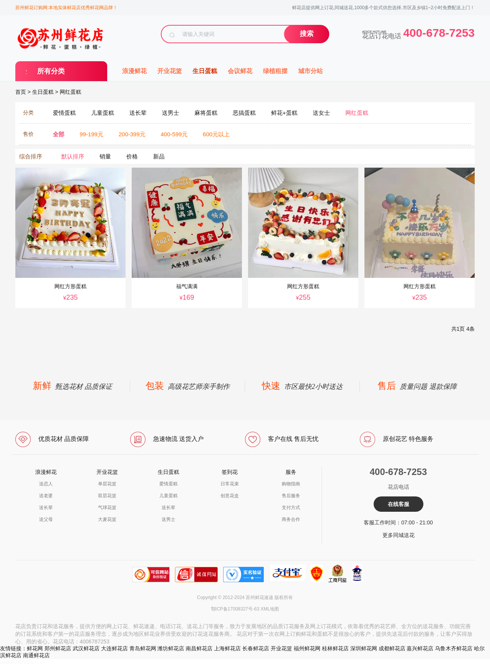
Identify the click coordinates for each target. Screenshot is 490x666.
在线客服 (398, 504)
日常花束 (229, 483)
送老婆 (46, 495)
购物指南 (291, 483)
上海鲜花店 (227, 648)
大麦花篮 (107, 519)
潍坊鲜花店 (170, 648)
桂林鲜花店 (335, 648)
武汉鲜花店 (86, 648)
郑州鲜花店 (57, 648)
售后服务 (291, 495)
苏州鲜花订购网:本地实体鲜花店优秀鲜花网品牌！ (66, 7)
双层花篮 (107, 495)
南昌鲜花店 (199, 648)
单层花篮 (107, 483)
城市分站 (310, 71)
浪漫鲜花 (134, 71)
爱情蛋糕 (168, 483)
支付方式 (291, 507)
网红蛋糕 (70, 92)
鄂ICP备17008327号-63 (235, 609)
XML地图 (270, 609)
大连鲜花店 (114, 648)
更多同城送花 (398, 535)
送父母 (46, 519)
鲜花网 (35, 648)
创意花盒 (229, 495)
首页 (20, 92)
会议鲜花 (240, 71)
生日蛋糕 (205, 71)
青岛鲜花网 (142, 648)
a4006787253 (16, 662)
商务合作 (291, 519)
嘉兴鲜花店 (420, 648)
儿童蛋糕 (168, 495)
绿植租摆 (275, 71)
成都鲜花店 (392, 648)
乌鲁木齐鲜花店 (453, 648)
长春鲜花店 (255, 648)
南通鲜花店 (36, 655)
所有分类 (51, 71)
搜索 (307, 34)
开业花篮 (169, 71)
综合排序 (30, 156)
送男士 (168, 519)
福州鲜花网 (307, 648)
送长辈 (46, 507)
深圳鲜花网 (363, 648)
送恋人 (46, 483)
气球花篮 (107, 507)
